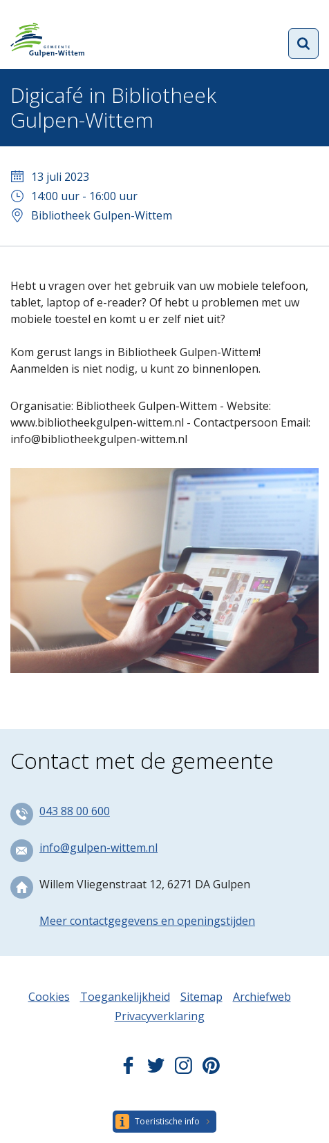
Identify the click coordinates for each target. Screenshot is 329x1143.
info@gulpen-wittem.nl (98, 847)
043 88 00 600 (74, 811)
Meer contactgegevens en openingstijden (147, 920)
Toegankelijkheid (125, 996)
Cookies (49, 996)
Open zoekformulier (303, 43)
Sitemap (201, 996)
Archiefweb (262, 996)
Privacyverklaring (160, 1016)
